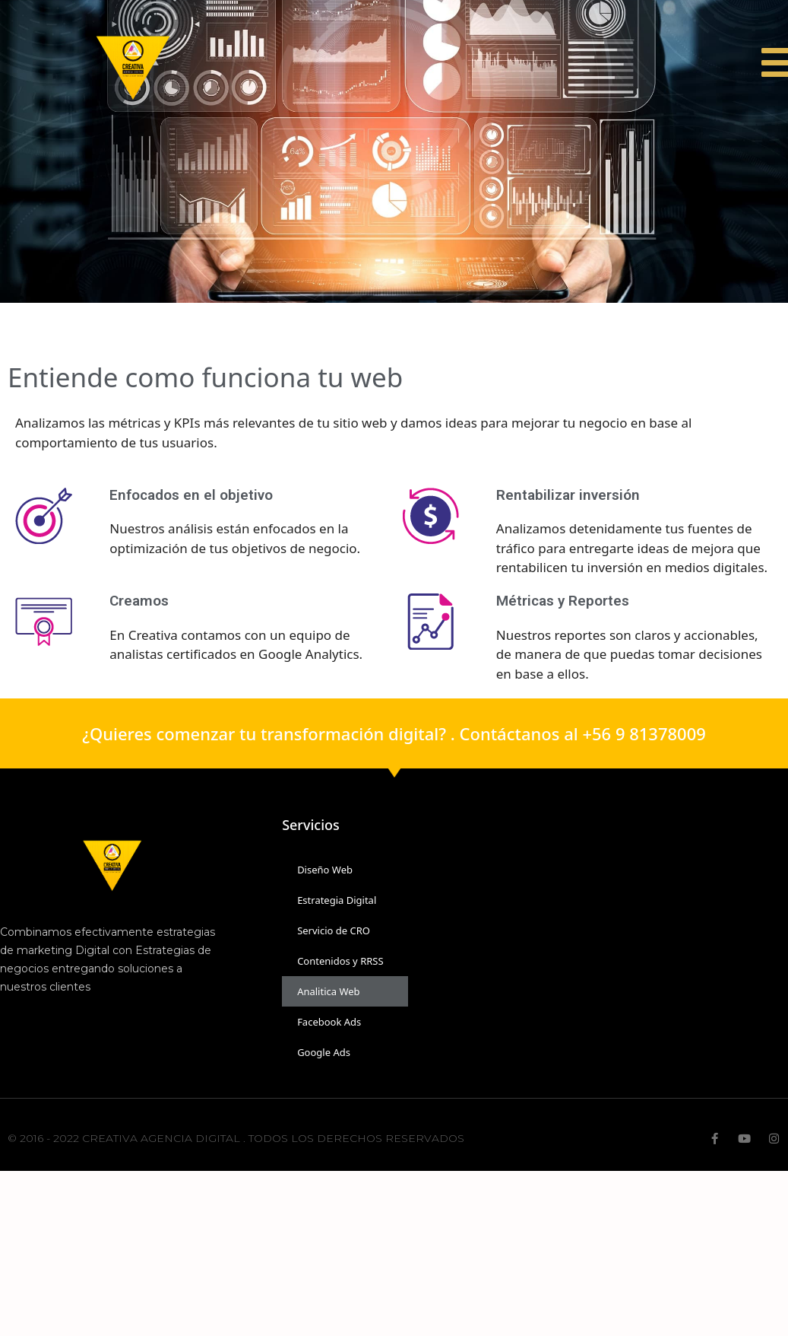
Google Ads (323, 1052)
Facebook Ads (329, 1022)
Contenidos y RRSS (340, 961)
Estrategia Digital (336, 900)
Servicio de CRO (333, 930)
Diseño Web (325, 869)
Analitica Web (328, 991)
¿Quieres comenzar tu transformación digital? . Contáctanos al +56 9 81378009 (394, 733)
